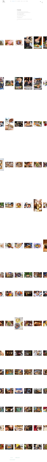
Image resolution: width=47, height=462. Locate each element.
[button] (42, 2)
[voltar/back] (11, 457)
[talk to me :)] (17, 457)
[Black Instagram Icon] (40, 1)
